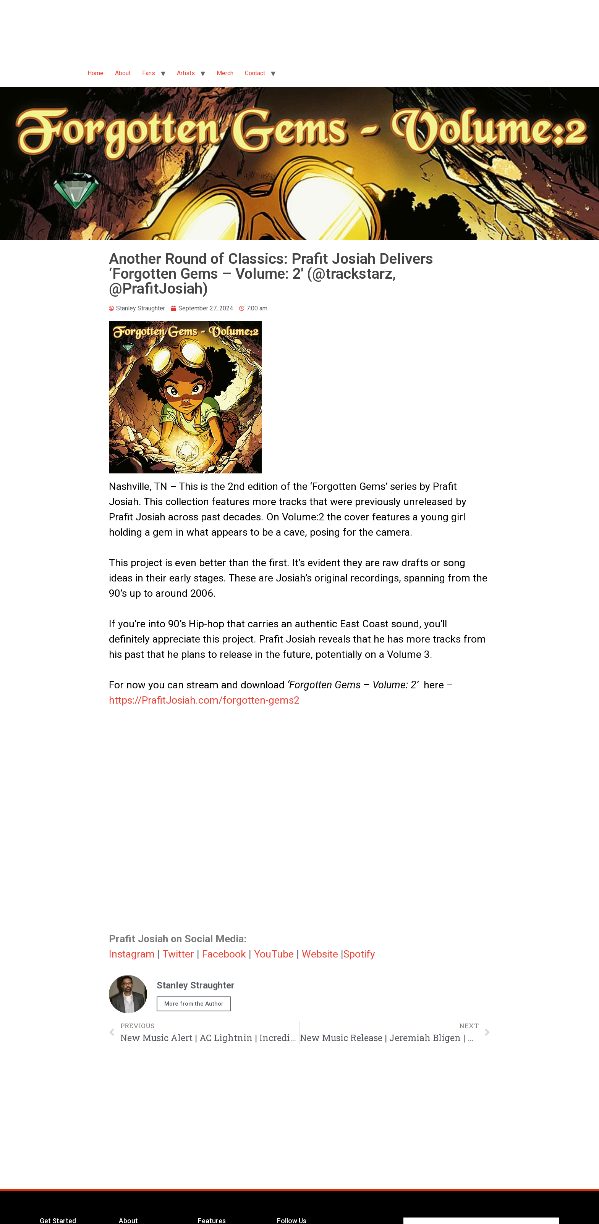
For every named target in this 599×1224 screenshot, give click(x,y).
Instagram (132, 954)
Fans (148, 73)
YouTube (274, 954)
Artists (186, 73)
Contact (255, 73)
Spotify (359, 954)
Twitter (178, 954)
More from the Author (193, 1003)
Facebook (224, 954)
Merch (225, 73)
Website (320, 954)
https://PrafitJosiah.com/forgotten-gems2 (204, 700)
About (123, 73)
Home (95, 73)
